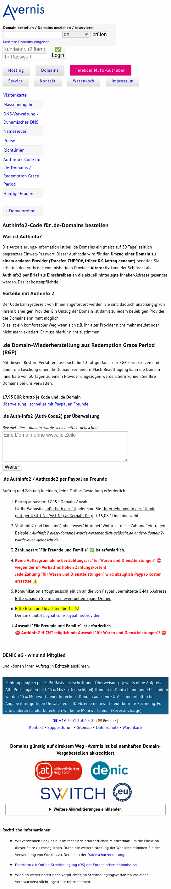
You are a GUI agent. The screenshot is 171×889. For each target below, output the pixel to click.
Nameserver (15, 131)
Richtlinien (14, 150)
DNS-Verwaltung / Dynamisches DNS (21, 118)
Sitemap (84, 727)
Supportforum (60, 727)
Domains (50, 70)
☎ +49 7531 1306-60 (73, 720)
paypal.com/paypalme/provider (71, 615)
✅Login (58, 52)
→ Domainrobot (19, 211)
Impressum (123, 81)
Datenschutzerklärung (105, 854)
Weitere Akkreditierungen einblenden (88, 809)
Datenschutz (107, 727)
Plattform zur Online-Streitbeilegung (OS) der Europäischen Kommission (76, 864)
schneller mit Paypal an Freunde (59, 404)
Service (15, 81)
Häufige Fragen (18, 193)
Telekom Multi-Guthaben (101, 70)
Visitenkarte (15, 95)
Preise (9, 140)
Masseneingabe (18, 104)
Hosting (16, 70)
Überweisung (14, 404)
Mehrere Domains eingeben (26, 41)
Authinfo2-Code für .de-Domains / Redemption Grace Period (22, 172)
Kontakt (48, 81)
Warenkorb (83, 81)
